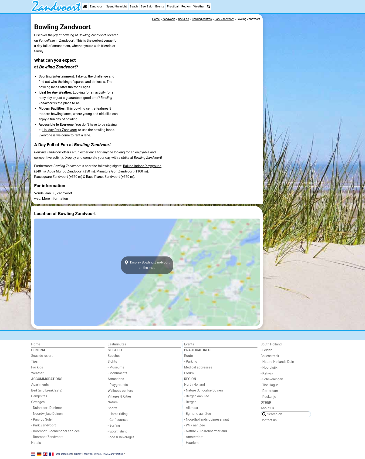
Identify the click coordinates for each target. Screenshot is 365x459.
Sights (112, 362)
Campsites (39, 396)
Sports (113, 408)
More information (55, 199)
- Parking (190, 362)
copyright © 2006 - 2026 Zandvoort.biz (104, 453)
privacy (77, 453)
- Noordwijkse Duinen (47, 414)
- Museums (116, 367)
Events (159, 6)
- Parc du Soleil (42, 420)
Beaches (114, 356)
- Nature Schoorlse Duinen (203, 390)
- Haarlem (191, 443)
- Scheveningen (272, 379)
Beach (134, 6)
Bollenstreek (270, 356)
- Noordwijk (269, 368)
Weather (198, 6)
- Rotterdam (269, 391)
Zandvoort (96, 6)
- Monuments (118, 373)
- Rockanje (268, 397)
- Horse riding (118, 414)
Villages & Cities (120, 396)
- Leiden (266, 350)
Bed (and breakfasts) (46, 390)
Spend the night (116, 6)
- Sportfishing (118, 431)
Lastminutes (117, 344)
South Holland (271, 344)
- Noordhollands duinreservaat (206, 420)
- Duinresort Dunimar (46, 408)
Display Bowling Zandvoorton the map (147, 265)
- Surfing (114, 426)
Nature (113, 402)
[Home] (85, 6)
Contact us (269, 420)
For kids (37, 367)
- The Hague (270, 385)
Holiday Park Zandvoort (59, 130)
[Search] (208, 6)
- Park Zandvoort (43, 425)
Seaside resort (42, 356)
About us (267, 408)
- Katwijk (267, 373)
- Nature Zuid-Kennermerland (205, 431)
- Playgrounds (118, 385)
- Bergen (190, 402)
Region (185, 6)
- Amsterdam (193, 437)
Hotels (36, 443)
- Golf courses (118, 420)
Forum (189, 373)
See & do (146, 6)
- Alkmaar (191, 408)
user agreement (64, 453)
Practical (173, 6)
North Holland (194, 385)
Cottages (38, 402)
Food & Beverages (121, 437)
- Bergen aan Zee (196, 396)
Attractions (116, 379)
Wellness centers (120, 391)
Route (188, 356)
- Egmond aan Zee (197, 414)
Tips (34, 362)
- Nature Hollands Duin (277, 362)
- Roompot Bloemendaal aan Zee (55, 431)
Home (35, 344)
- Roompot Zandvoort (47, 437)
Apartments (40, 385)
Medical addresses (198, 367)
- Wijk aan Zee (194, 425)
